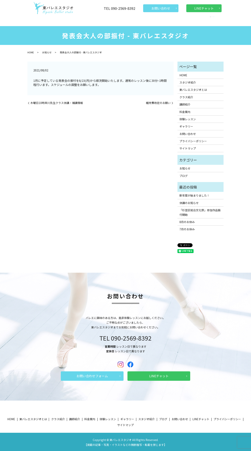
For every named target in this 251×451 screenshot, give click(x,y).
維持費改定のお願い (158, 102)
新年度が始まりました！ (194, 194)
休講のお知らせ (189, 202)
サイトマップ (187, 147)
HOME (46, 20)
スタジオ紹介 (164, 20)
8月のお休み (187, 221)
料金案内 (125, 20)
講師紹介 (109, 20)
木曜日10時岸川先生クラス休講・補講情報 (56, 102)
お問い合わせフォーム (92, 375)
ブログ (199, 20)
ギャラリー (183, 20)
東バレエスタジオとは (68, 20)
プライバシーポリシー (193, 140)
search (208, 21)
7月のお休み (187, 228)
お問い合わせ (160, 8)
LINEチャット (204, 8)
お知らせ (47, 51)
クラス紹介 (93, 20)
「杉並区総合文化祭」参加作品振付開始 (200, 211)
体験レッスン (143, 20)
